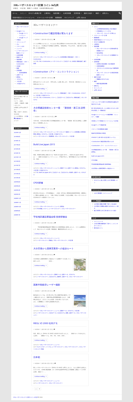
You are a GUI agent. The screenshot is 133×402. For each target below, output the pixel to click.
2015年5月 (17, 174)
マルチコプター (40, 347)
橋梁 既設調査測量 (102, 83)
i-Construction (46, 61)
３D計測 (37, 95)
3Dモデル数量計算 (34, 13)
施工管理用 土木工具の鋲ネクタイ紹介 (105, 210)
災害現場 (77, 13)
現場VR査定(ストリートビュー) (23, 17)
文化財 (18, 66)
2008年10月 (17, 206)
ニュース (56, 57)
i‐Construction (46, 97)
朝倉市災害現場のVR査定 (98, 133)
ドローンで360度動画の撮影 (99, 129)
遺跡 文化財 (88, 13)
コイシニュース (98, 221)
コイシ (22, 13)
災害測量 (77, 132)
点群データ (70, 168)
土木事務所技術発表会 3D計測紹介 (107, 29)
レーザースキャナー (57, 61)
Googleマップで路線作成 (98, 125)
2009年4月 (17, 190)
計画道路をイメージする (104, 31)
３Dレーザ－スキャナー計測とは (106, 33)
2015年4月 (17, 178)
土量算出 (47, 13)
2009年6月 (17, 186)
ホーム (15, 13)
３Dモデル (44, 134)
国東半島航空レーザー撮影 (46, 284)
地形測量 (56, 13)
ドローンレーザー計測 (45, 17)
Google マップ (23, 37)
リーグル (48, 347)
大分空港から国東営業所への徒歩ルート (53, 248)
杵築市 (71, 172)
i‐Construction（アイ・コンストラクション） (56, 71)
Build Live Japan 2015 (44, 144)
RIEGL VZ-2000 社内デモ (45, 323)
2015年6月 (17, 169)
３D (82, 97)
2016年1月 (17, 153)
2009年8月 (17, 182)
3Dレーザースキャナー (47, 57)
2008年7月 (17, 215)
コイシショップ (21, 42)
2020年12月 (17, 132)
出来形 (74, 61)
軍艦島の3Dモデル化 (103, 79)
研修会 (51, 240)
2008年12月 (17, 198)
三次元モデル (69, 97)
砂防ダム (105, 13)
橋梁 (97, 13)
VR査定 (19, 40)
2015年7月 (17, 165)
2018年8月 (17, 136)
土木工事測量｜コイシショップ (103, 193)
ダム (18, 44)
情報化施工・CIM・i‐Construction (70, 93)
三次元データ (67, 61)
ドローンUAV (20, 46)
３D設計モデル (45, 95)
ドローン (53, 97)
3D (37, 61)
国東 (67, 313)
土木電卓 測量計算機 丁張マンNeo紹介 (105, 204)
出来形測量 (67, 13)
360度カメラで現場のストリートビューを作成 (104, 121)
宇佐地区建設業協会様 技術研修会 (50, 216)
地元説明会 (100, 53)
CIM (40, 61)
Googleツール (21, 31)
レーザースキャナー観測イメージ (64, 132)
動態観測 (58, 17)
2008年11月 (17, 202)
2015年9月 (17, 161)
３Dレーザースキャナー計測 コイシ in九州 (35, 5)
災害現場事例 (100, 66)
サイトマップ (69, 17)
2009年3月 (17, 194)
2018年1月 (17, 141)
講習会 (39, 134)
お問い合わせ (81, 17)
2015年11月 (17, 157)
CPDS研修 (38, 182)
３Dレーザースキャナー (62, 136)
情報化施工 (80, 61)
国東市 (59, 277)
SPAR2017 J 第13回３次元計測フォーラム (103, 137)
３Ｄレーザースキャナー (68, 208)
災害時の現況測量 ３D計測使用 (106, 64)
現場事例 (51, 136)
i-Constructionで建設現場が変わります (53, 33)
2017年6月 (17, 145)
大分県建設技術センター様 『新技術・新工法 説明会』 (59, 109)
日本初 (36, 357)
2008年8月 (17, 211)
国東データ (63, 168)
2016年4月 (17, 149)
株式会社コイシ (98, 228)
